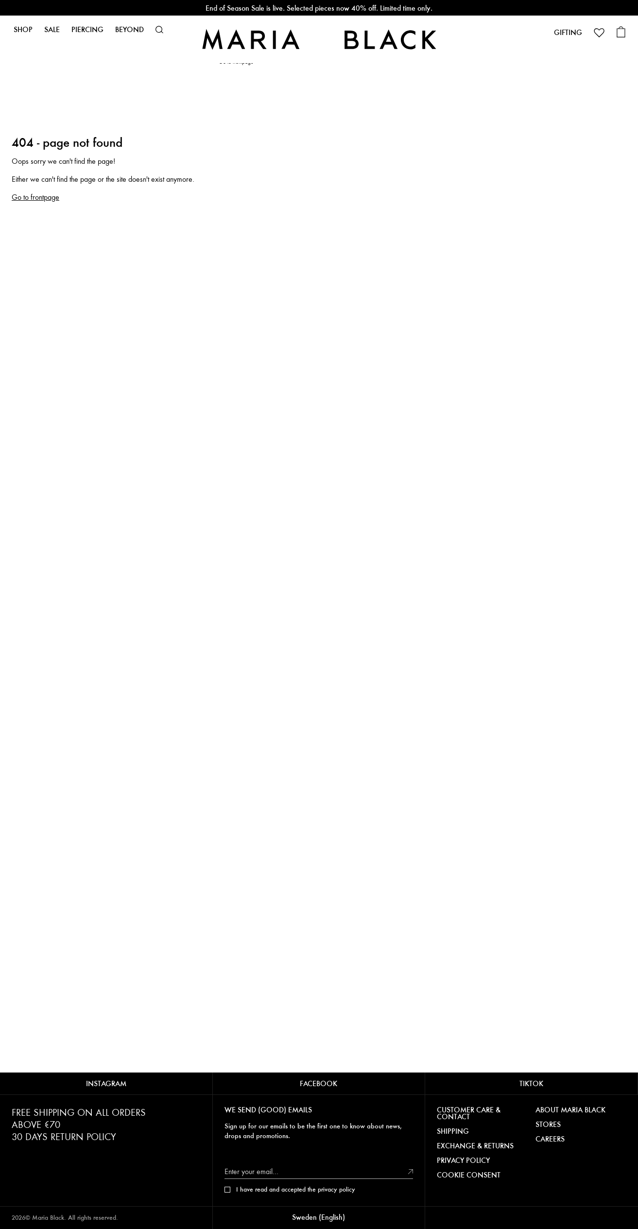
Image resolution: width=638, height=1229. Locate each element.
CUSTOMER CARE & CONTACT (468, 1113)
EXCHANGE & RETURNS (475, 1145)
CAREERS (550, 1139)
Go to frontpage (35, 197)
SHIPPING (453, 1131)
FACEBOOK (318, 1083)
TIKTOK (531, 1083)
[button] (159, 30)
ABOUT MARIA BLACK (570, 1110)
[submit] (410, 1171)
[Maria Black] (319, 39)
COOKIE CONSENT (468, 1175)
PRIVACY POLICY (463, 1160)
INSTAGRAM (106, 1083)
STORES (548, 1124)
